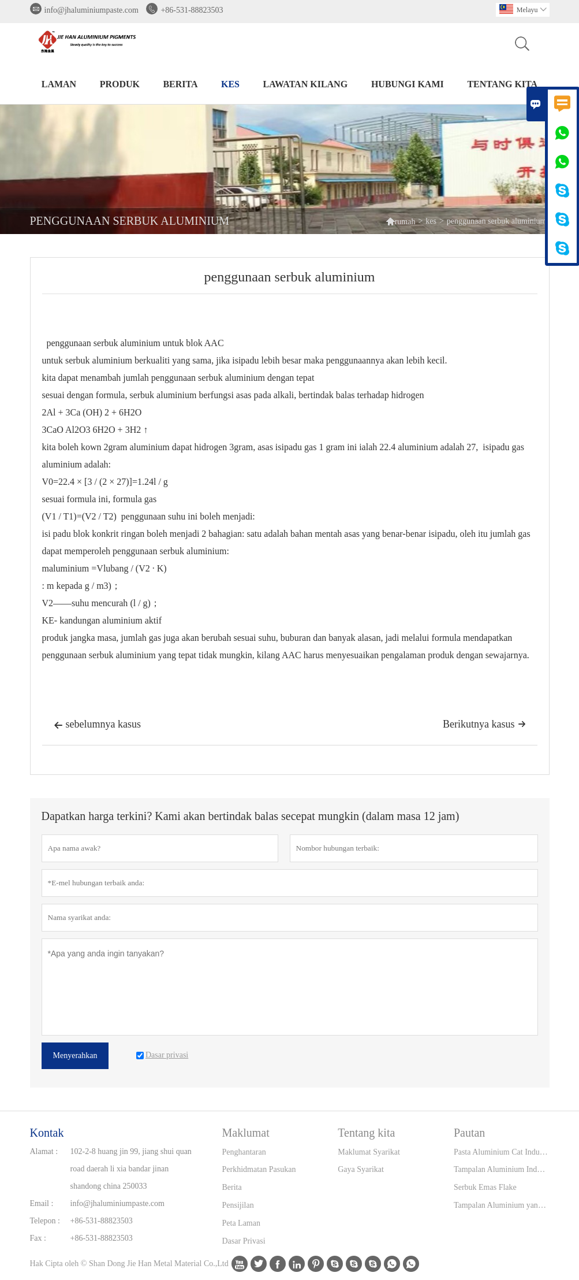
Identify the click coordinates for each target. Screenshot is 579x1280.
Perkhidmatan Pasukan (259, 1169)
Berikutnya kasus (484, 724)
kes (230, 84)
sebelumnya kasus (97, 725)
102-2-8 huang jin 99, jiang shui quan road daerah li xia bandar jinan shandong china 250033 (131, 1168)
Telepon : (45, 1220)
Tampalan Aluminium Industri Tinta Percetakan (501, 1169)
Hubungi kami (407, 84)
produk (120, 84)
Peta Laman (241, 1223)
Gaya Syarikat (361, 1169)
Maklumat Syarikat (369, 1152)
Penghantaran (244, 1152)
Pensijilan (238, 1205)
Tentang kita (502, 84)
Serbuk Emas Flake (485, 1187)
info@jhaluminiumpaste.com (91, 10)
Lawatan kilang (305, 84)
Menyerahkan (75, 1055)
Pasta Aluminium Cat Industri (501, 1152)
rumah (401, 221)
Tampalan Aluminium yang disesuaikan (501, 1205)
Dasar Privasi (244, 1241)
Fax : (38, 1238)
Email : (42, 1203)
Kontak (47, 1132)
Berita (180, 84)
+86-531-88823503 (191, 10)
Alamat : (44, 1151)
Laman (59, 84)
